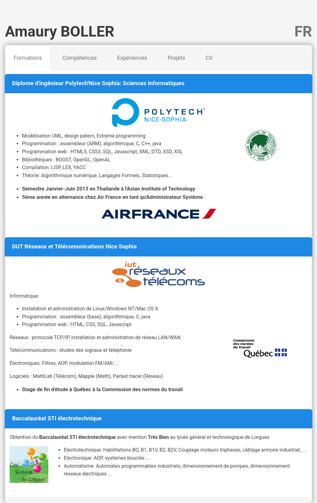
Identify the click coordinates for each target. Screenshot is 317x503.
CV (209, 58)
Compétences (79, 58)
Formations (28, 58)
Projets (176, 58)
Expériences (132, 58)
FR (303, 31)
